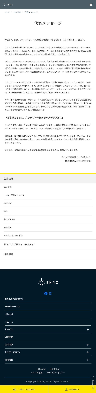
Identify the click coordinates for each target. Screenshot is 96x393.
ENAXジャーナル (12, 306)
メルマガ (9, 314)
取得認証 (7, 227)
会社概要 (7, 187)
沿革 (6, 211)
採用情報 (8, 254)
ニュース (9, 321)
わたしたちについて (14, 298)
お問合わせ (41, 369)
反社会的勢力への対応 (13, 235)
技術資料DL (55, 369)
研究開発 (9, 336)
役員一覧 (7, 203)
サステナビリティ (20, 244)
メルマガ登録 (36, 372)
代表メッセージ (17, 195)
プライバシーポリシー (55, 372)
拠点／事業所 (9, 219)
